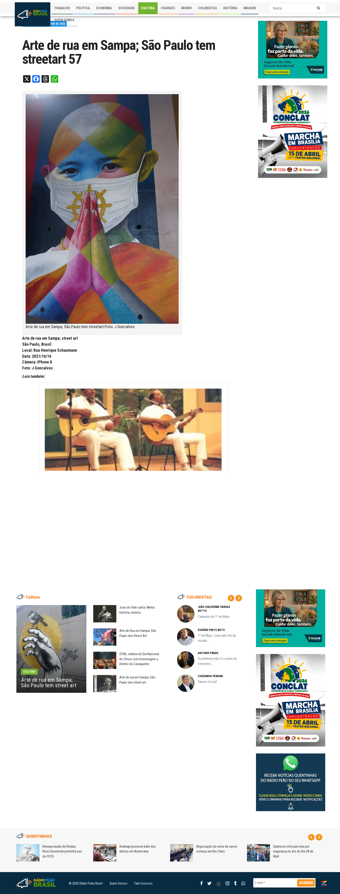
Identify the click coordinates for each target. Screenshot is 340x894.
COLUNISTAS (207, 8)
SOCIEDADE (126, 8)
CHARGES (168, 8)
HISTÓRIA (230, 8)
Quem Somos (118, 883)
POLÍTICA (83, 8)
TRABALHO (62, 8)
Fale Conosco (143, 883)
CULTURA (148, 8)
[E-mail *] (284, 883)
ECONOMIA (104, 8)
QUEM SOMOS (64, 20)
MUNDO (186, 8)
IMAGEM (250, 8)
